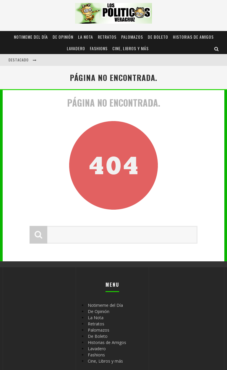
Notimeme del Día (31, 37)
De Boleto (158, 37)
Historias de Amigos (193, 37)
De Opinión (63, 37)
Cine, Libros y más (130, 48)
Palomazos (132, 37)
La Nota (85, 37)
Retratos (107, 37)
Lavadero (76, 48)
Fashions (99, 48)
